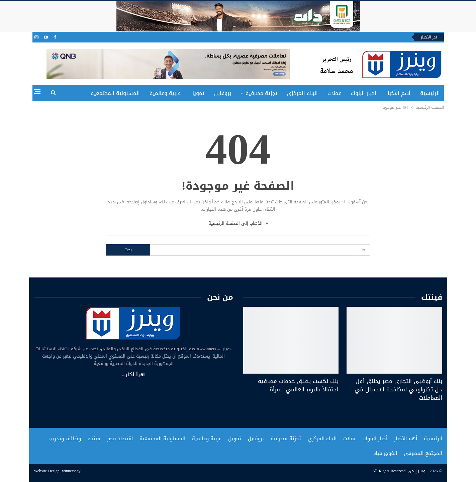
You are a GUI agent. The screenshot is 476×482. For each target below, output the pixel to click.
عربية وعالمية (165, 93)
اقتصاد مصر (120, 438)
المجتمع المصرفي (423, 453)
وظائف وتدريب (65, 438)
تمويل (197, 93)
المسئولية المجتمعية (115, 93)
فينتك (94, 438)
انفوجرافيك (385, 453)
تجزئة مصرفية (261, 93)
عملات (334, 93)
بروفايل (222, 93)
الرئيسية (430, 93)
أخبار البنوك (363, 93)
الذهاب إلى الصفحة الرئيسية (238, 223)
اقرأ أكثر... (133, 374)
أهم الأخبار (398, 93)
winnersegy (71, 471)
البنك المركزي (302, 93)
